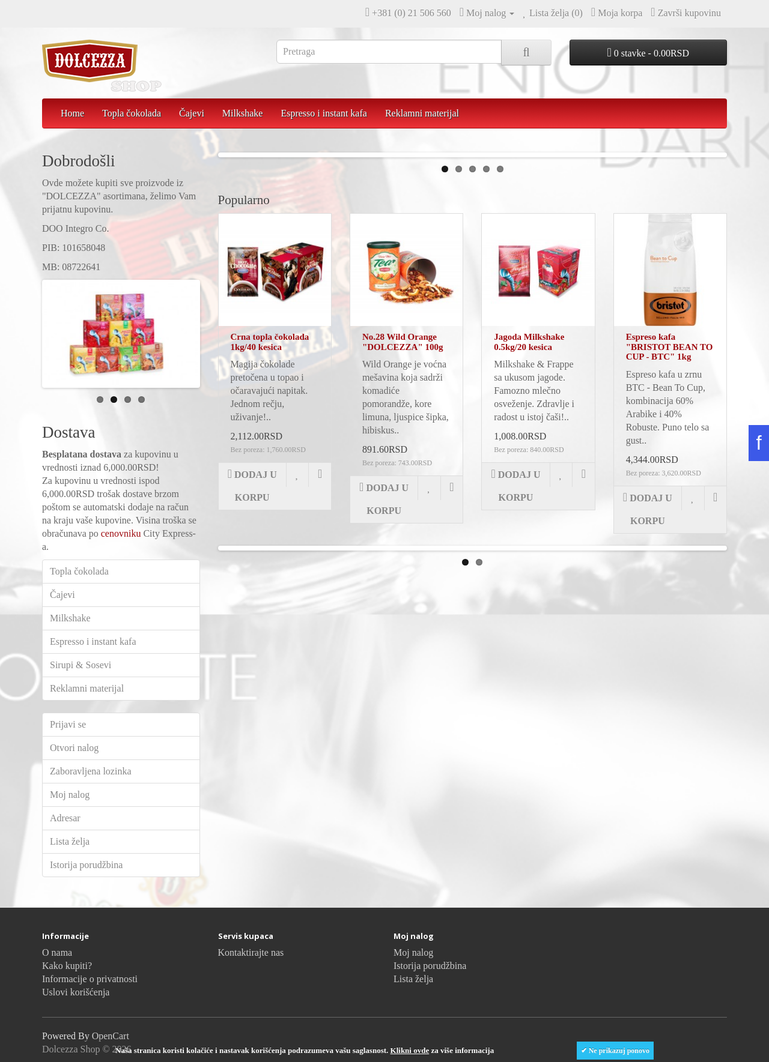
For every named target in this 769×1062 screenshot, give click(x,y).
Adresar (65, 818)
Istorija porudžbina (86, 865)
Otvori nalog (74, 748)
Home (72, 113)
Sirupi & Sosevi (80, 665)
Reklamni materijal (422, 113)
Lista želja (70, 841)
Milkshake (242, 113)
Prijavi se (68, 724)
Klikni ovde (410, 1050)
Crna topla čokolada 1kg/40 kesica (270, 510)
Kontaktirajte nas (251, 952)
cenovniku (121, 533)
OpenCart (110, 1036)
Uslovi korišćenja (75, 992)
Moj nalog (70, 794)
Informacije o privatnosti (90, 979)
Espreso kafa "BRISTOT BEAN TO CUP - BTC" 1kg (669, 514)
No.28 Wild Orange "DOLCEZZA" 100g (402, 510)
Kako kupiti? (67, 966)
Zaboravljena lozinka (91, 771)
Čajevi (191, 113)
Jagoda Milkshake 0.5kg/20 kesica (529, 510)
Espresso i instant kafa (324, 113)
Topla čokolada (131, 113)
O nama (57, 952)
